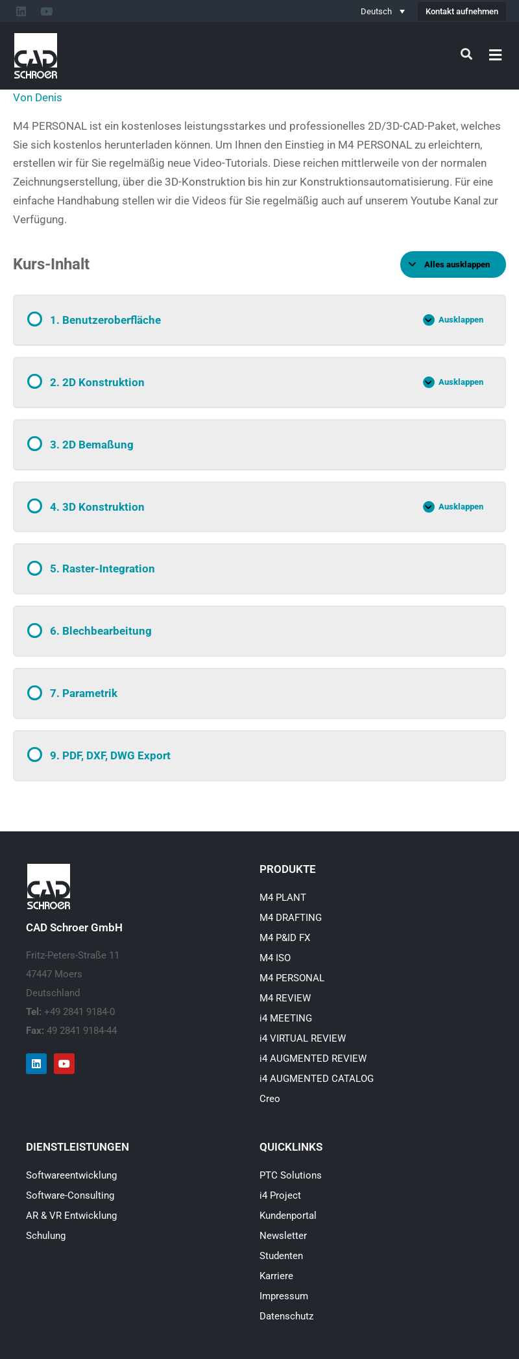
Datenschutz (286, 1316)
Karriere (276, 1276)
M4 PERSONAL (292, 978)
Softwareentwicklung (71, 1175)
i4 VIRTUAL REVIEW (303, 1038)
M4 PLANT (283, 897)
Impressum (284, 1296)
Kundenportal (288, 1215)
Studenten (281, 1256)
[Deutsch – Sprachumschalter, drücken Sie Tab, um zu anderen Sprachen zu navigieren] (382, 11)
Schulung (46, 1236)
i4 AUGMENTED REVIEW (313, 1058)
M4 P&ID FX (285, 938)
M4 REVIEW (285, 998)
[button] (495, 55)
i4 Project (280, 1195)
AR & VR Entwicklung (71, 1215)
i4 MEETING (286, 1018)
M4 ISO (275, 958)
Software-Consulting (70, 1195)
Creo (270, 1099)
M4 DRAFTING (291, 918)
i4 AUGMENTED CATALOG (317, 1078)
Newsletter (283, 1236)
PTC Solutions (291, 1175)
